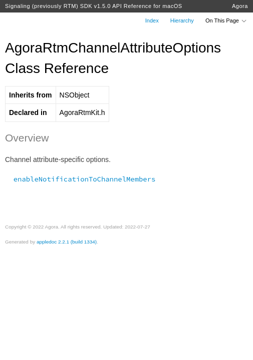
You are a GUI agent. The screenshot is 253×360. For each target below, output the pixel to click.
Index (152, 21)
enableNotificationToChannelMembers (80, 179)
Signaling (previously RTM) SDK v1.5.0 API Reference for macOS (93, 6)
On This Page (226, 21)
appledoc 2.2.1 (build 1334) (67, 241)
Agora (240, 6)
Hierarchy (182, 21)
